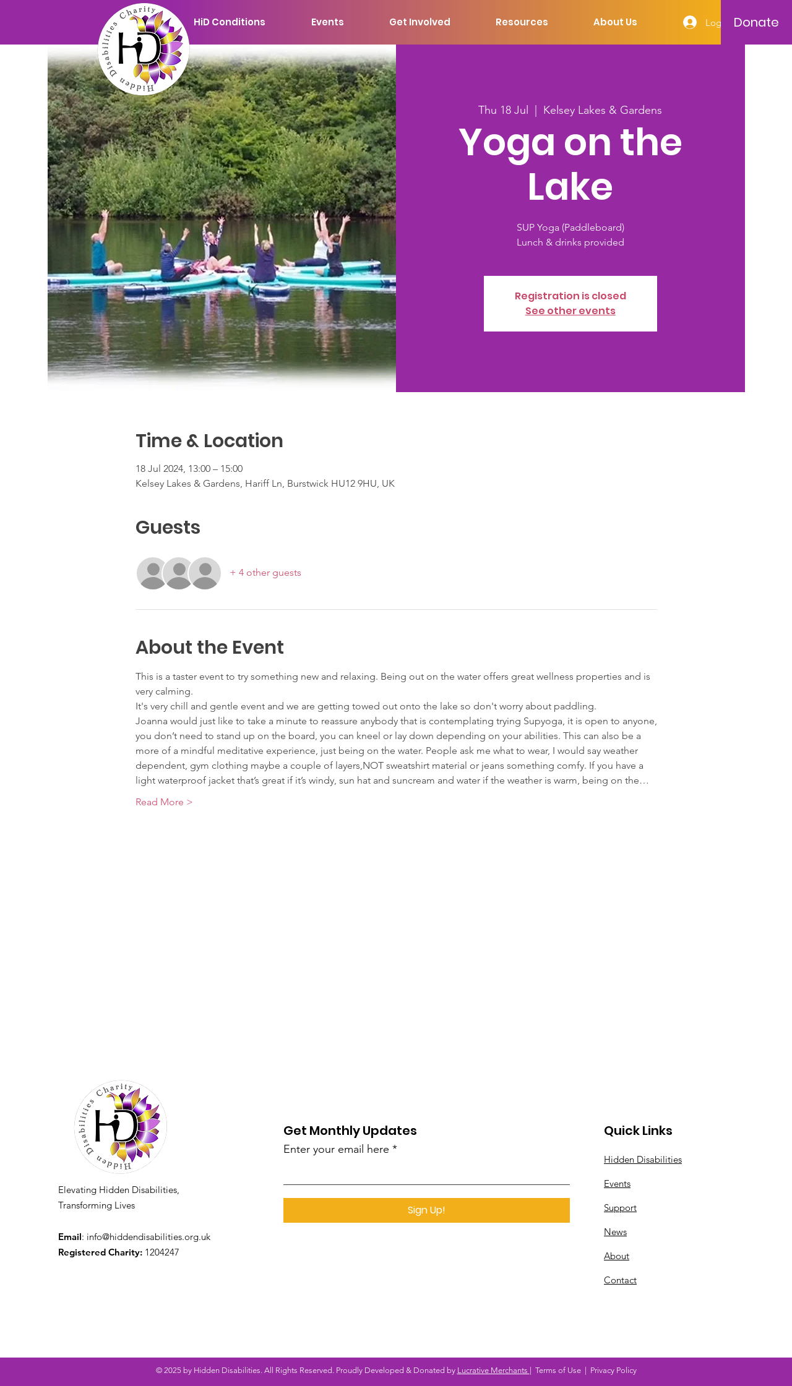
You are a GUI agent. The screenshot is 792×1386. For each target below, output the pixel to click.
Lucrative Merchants (493, 1370)
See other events (570, 311)
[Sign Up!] (426, 1210)
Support (620, 1207)
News (615, 1232)
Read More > (164, 802)
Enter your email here (336, 1149)
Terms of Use (558, 1370)
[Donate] (756, 22)
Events (617, 1183)
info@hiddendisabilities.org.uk (148, 1237)
